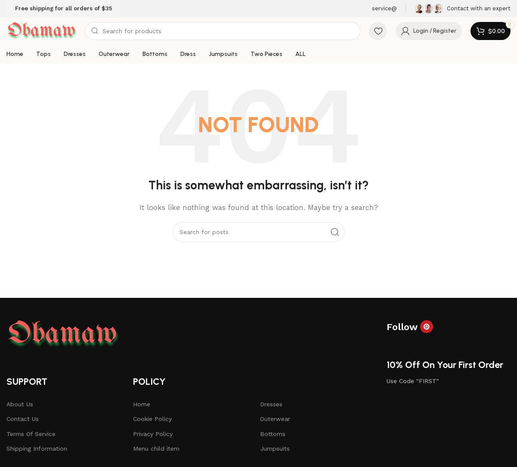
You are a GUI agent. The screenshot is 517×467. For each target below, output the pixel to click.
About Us (19, 404)
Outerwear (275, 418)
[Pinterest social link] (426, 326)
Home (141, 404)
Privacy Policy (153, 433)
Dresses (271, 404)
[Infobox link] (463, 8)
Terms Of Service (31, 433)
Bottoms (272, 433)
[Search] (222, 31)
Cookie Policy (152, 418)
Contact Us (22, 418)
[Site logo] (41, 30)
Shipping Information (36, 448)
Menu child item (156, 448)
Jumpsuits (275, 448)
